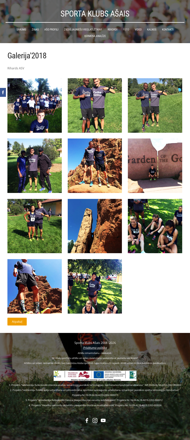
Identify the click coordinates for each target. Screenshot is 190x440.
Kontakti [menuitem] (167, 29)
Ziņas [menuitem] (35, 29)
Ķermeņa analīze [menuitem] (95, 36)
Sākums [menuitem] (21, 29)
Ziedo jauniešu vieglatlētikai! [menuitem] (83, 29)
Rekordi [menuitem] (112, 29)
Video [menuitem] (138, 29)
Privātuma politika (95, 348)
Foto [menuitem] (126, 29)
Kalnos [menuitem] (151, 29)
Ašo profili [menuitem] (51, 29)
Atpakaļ (17, 322)
